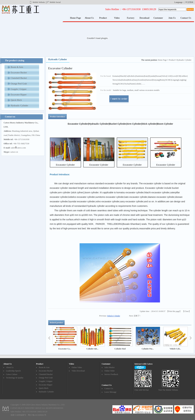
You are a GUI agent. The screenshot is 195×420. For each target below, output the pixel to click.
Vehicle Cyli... (175, 349)
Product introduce (57, 116)
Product (103, 18)
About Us (89, 18)
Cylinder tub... (92, 349)
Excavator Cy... (64, 349)
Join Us (172, 18)
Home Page (75, 18)
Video (117, 18)
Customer (158, 18)
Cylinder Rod (120, 349)
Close (186, 311)
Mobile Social (53, 2)
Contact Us (186, 18)
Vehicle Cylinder (113, 316)
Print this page (173, 311)
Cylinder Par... (148, 349)
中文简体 (189, 2)
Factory (130, 18)
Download (144, 18)
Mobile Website (37, 2)
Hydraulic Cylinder (184, 60)
